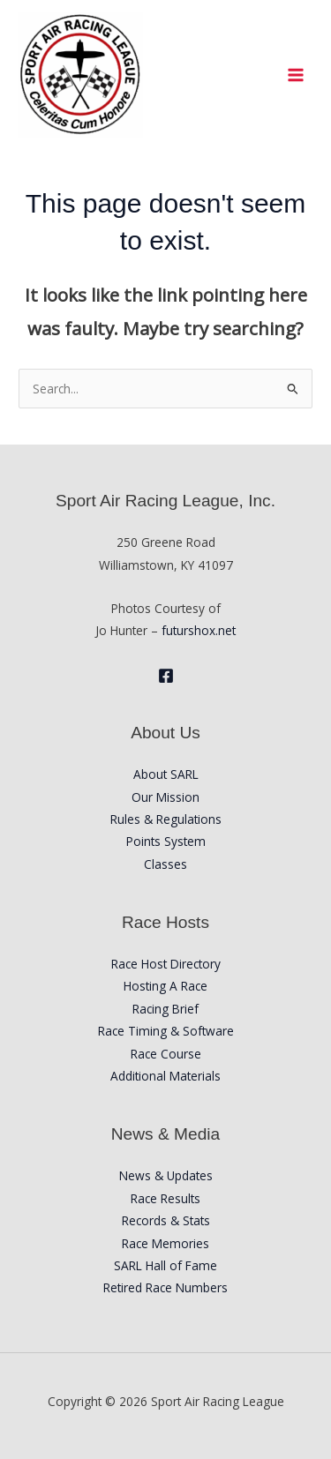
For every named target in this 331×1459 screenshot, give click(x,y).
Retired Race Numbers (165, 1287)
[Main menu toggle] (296, 74)
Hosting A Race (165, 985)
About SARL (166, 774)
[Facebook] (166, 676)
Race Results (165, 1198)
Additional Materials (165, 1075)
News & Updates (166, 1175)
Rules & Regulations (166, 819)
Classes (165, 864)
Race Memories (165, 1243)
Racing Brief (165, 1008)
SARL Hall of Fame (165, 1265)
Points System (166, 841)
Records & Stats (166, 1220)
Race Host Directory (166, 963)
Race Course (166, 1053)
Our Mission (165, 797)
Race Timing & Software (166, 1030)
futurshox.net (199, 630)
